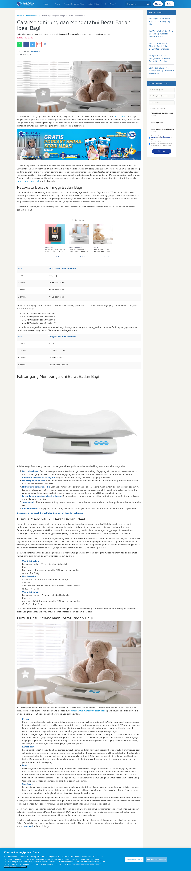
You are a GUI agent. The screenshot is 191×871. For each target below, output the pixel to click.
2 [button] (83, 157)
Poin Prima (111, 4)
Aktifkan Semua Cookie (156, 860)
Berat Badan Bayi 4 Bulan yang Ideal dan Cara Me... (78, 250)
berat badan (120, 116)
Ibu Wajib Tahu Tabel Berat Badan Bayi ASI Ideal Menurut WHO (161, 34)
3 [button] (86, 157)
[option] (79, 144)
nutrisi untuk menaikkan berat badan (89, 710)
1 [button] (78, 157)
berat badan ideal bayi (28, 181)
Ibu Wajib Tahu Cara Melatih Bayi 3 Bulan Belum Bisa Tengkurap (159, 46)
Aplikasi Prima (95, 4)
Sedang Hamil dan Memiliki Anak (162, 130)
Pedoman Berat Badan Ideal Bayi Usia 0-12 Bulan (55, 250)
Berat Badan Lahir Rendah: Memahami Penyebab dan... (101, 250)
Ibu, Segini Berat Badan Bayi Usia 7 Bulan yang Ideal (159, 21)
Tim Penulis (34, 51)
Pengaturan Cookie (134, 860)
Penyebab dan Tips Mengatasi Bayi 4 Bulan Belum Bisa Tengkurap (159, 58)
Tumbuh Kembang (32, 16)
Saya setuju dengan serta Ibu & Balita (162, 137)
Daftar (169, 4)
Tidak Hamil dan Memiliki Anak (162, 114)
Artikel (57, 4)
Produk (47, 4)
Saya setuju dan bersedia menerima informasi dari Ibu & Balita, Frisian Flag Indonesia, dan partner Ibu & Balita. (161, 143)
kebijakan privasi (165, 137)
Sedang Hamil (157, 122)
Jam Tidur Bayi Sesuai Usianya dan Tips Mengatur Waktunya (161, 71)
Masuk (158, 4)
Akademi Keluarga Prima (74, 4)
